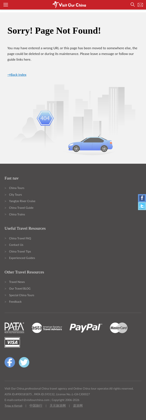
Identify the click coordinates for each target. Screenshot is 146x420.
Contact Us (16, 245)
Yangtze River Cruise (22, 201)
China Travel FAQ (20, 238)
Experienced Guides (22, 258)
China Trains (17, 214)
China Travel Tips (20, 251)
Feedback (15, 302)
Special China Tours (21, 295)
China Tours (16, 188)
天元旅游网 (58, 406)
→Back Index (16, 74)
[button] (73, 5)
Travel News (17, 282)
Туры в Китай (13, 406)
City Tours (15, 195)
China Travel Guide (21, 208)
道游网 (78, 406)
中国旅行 (35, 406)
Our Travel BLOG (19, 289)
